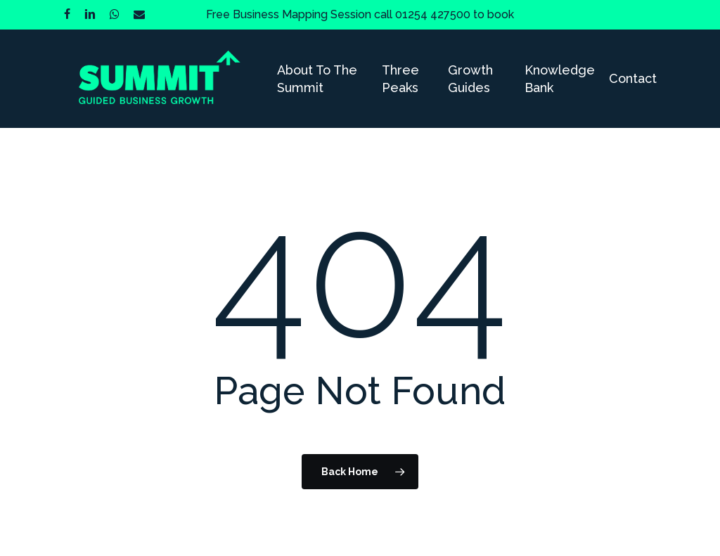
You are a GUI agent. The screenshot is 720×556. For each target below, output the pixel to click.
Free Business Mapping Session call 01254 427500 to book (360, 14)
